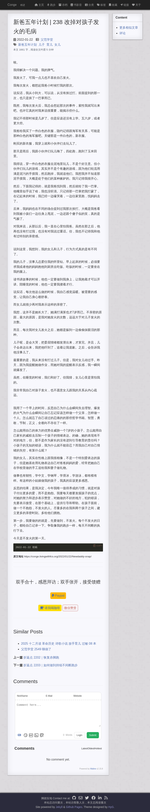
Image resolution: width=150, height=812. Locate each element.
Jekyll (59, 807)
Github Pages (74, 807)
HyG (111, 807)
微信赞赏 (70, 608)
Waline (93, 769)
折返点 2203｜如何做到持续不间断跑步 (50, 665)
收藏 (113, 4)
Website (77, 696)
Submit (92, 735)
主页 (39, 4)
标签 (101, 4)
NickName (22, 696)
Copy (99, 546)
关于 (136, 4)
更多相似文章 (128, 27)
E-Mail (49, 696)
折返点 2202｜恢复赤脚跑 (41, 657)
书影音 (76, 4)
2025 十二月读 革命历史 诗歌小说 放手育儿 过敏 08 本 (58, 643)
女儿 (57, 44)
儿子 (42, 44)
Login (79, 735)
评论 (122, 33)
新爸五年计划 (27, 44)
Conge (12, 4)
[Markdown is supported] (20, 735)
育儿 (49, 44)
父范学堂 (47, 39)
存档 (63, 4)
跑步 (51, 4)
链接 (124, 4)
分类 (89, 4)
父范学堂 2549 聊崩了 (36, 649)
